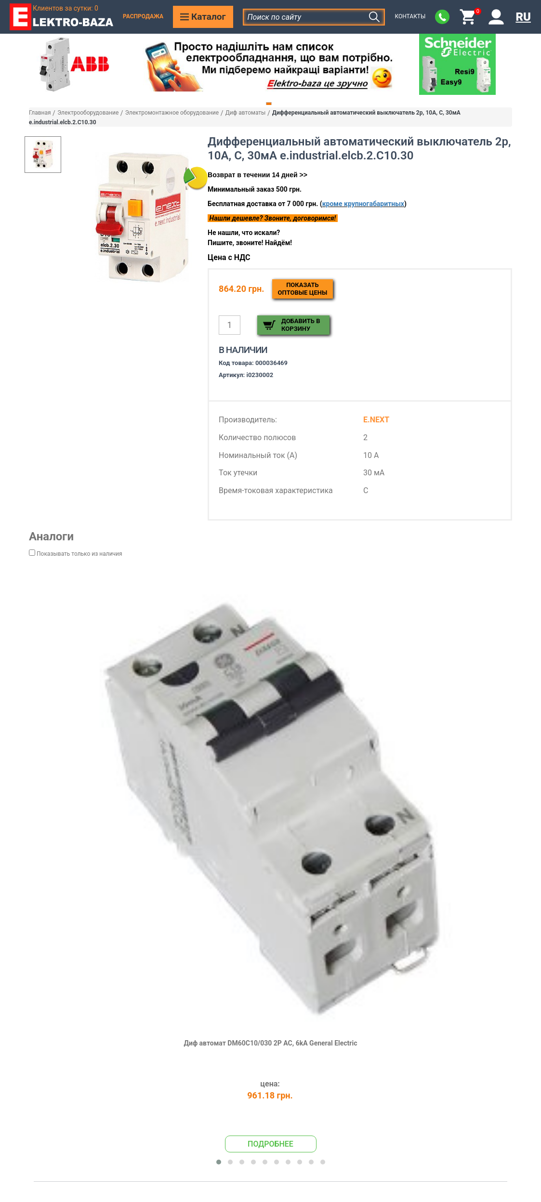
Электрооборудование (88, 112)
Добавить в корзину (300, 324)
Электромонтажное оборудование (172, 112)
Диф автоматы (245, 112)
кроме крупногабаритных (363, 204)
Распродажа (143, 16)
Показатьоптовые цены (303, 288)
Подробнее (270, 1144)
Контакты (410, 16)
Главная (40, 112)
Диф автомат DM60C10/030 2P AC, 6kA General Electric (270, 1043)
